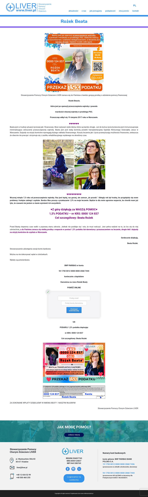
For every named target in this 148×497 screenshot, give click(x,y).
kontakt (136, 11)
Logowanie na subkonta (74, 478)
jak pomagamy (96, 11)
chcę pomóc (124, 11)
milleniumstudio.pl (88, 493)
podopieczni (110, 11)
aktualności (73, 11)
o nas (84, 11)
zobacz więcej (74, 435)
